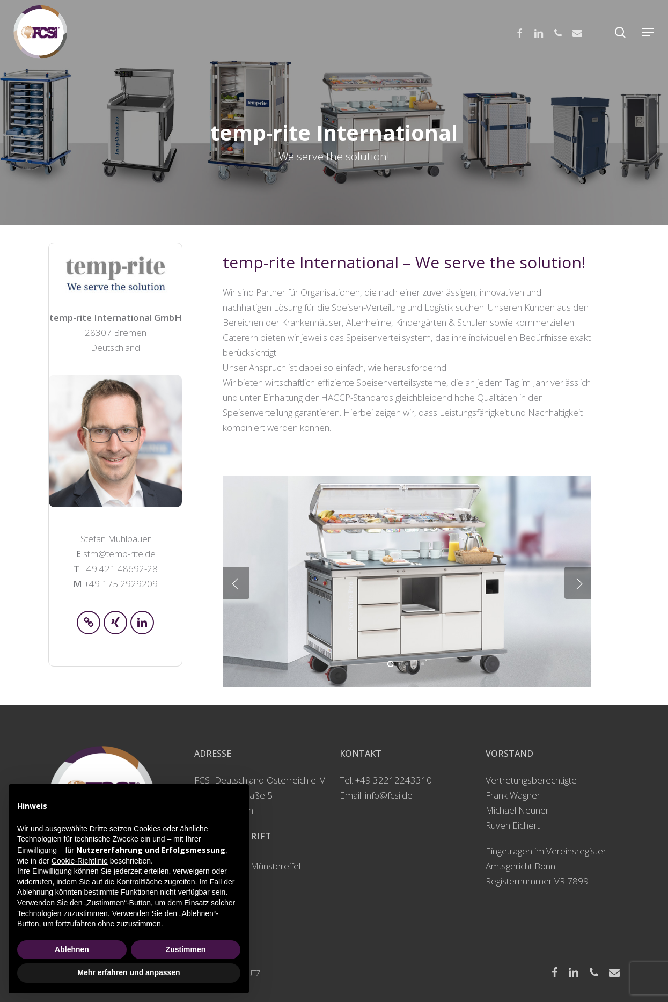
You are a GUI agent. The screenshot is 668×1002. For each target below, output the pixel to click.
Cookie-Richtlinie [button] (80, 861)
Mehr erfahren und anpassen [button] (128, 972)
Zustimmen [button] (186, 949)
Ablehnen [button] (72, 949)
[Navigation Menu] (648, 32)
